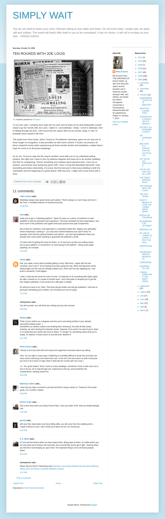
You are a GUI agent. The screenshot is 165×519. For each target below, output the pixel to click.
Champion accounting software (66, 466)
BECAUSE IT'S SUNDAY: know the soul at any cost (145, 149)
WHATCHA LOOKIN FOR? (144, 110)
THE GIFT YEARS (144, 195)
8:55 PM (23, 375)
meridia (60, 469)
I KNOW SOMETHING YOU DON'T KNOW (146, 277)
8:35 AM (23, 454)
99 (14, 119)
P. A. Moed (24, 439)
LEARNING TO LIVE (144, 267)
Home (58, 483)
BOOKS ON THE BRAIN (146, 216)
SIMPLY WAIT (43, 15)
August (143, 292)
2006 (140, 76)
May (142, 303)
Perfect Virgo (26, 402)
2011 (140, 57)
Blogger (94, 505)
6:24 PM (23, 430)
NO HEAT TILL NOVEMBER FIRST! (146, 129)
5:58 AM (23, 393)
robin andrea (25, 196)
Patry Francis (26, 347)
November (144, 89)
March (143, 310)
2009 (140, 65)
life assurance (85, 466)
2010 (140, 61)
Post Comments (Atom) (34, 488)
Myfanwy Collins (27, 384)
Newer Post (18, 483)
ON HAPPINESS (146, 137)
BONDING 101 (146, 229)
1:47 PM (23, 472)
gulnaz (23, 420)
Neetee (23, 318)
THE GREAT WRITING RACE (145, 180)
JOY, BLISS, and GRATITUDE (146, 162)
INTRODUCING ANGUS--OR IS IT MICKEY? (146, 120)
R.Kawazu (36, 119)
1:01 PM (23, 412)
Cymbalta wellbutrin (48, 469)
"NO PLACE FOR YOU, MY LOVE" (145, 171)
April (142, 307)
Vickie (22, 260)
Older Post (97, 483)
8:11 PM (23, 338)
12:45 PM (24, 206)
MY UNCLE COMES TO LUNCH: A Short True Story (146, 238)
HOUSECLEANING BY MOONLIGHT (145, 255)
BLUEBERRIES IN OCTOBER (146, 223)
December (144, 83)
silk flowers (35, 469)
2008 (140, 68)
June (142, 299)
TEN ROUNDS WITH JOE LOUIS (146, 188)
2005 (140, 79)
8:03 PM (23, 309)
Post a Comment (24, 478)
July (142, 296)
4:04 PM (23, 251)
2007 (140, 72)
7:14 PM (23, 293)
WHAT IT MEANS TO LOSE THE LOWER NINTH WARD (146, 206)
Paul (22, 215)
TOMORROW (145, 262)
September (144, 286)
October (143, 95)
